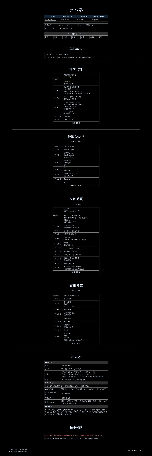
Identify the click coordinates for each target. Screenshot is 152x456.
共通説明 (48, 25)
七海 (55, 37)
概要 (46, 37)
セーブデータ (49, 28)
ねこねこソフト (50, 20)
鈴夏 (73, 37)
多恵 (82, 37)
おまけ (92, 37)
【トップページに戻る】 (134, 450)
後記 (100, 37)
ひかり (65, 37)
